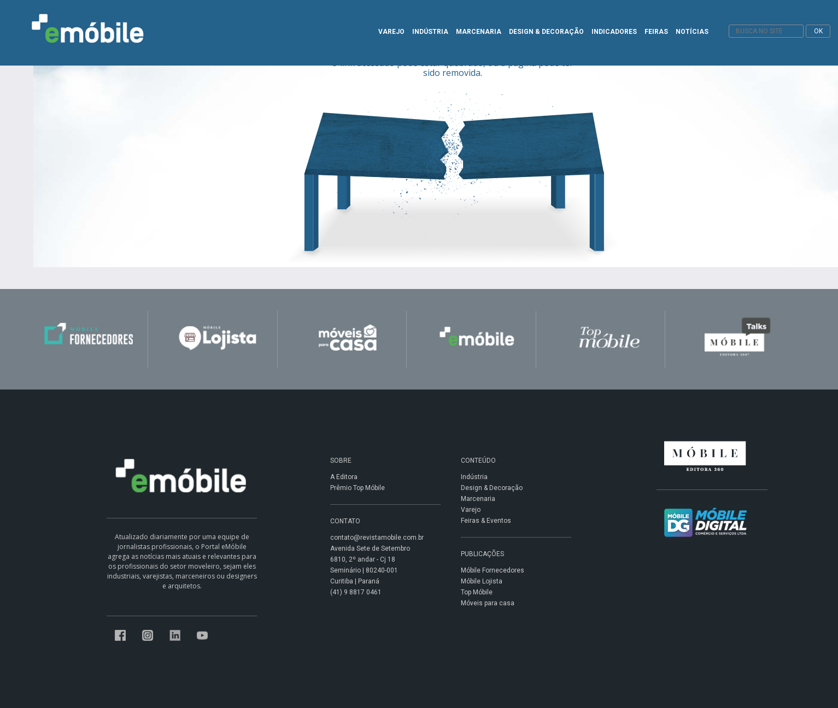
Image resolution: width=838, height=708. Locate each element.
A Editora (344, 477)
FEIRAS (656, 32)
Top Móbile (477, 592)
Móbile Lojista (481, 581)
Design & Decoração (492, 488)
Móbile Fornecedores (492, 570)
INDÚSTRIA (430, 32)
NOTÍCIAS (692, 32)
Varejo (470, 510)
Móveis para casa (487, 603)
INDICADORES (614, 32)
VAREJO (391, 32)
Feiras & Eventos (486, 520)
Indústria (474, 477)
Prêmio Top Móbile (357, 488)
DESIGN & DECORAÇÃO (546, 32)
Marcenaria (478, 499)
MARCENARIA (478, 32)
